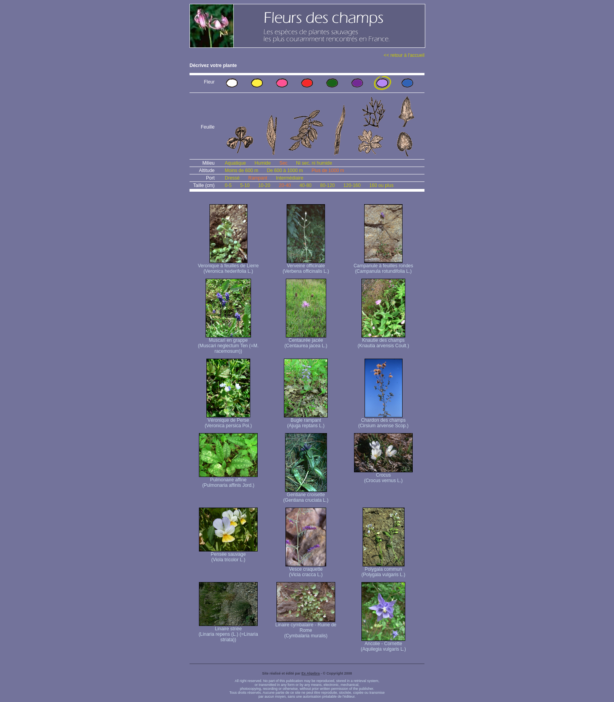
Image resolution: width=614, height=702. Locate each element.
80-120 (327, 185)
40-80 (306, 185)
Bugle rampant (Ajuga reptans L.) (306, 420)
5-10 (244, 185)
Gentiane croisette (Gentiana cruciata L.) (305, 495)
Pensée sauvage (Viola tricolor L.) (228, 554)
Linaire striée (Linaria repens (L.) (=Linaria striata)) (228, 632)
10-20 (264, 185)
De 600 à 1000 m (285, 170)
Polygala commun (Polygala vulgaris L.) (383, 569)
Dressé (232, 178)
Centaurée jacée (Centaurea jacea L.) (305, 340)
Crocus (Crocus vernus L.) (383, 475)
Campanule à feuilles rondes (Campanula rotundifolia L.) (383, 266)
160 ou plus (381, 185)
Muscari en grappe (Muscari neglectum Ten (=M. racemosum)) (228, 343)
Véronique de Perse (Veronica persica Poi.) (228, 420)
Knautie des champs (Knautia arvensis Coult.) (383, 340)
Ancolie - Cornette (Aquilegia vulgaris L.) (383, 644)
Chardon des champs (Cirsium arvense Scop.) (383, 420)
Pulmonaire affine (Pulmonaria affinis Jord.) (228, 480)
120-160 (352, 185)
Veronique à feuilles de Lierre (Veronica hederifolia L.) (228, 266)
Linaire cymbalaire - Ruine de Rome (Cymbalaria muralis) (305, 628)
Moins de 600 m (241, 170)
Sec (283, 163)
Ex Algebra (311, 673)
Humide (263, 163)
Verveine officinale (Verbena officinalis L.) (306, 266)
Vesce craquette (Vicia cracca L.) (305, 569)
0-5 (228, 185)
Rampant (257, 178)
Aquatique (235, 163)
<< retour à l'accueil (404, 55)
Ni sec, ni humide (314, 163)
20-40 (285, 185)
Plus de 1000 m (327, 170)
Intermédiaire (289, 178)
